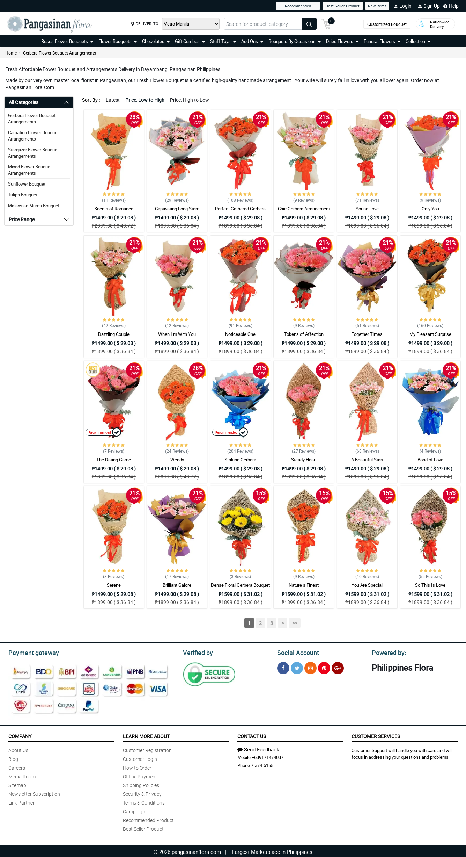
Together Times (367, 334)
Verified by (197, 651)
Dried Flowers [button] (342, 41)
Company (19, 735)
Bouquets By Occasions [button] (294, 41)
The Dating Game (113, 459)
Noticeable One (240, 334)
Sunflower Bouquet (26, 184)
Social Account (296, 651)
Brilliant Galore (177, 585)
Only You (430, 209)
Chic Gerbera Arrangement (304, 209)
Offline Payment (140, 775)
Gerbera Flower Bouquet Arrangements (59, 53)
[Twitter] (297, 667)
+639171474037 (267, 756)
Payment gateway (30, 651)
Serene (114, 585)
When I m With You (177, 334)
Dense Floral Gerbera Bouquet (240, 585)
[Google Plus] (338, 667)
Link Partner (21, 801)
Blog (13, 758)
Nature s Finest (304, 585)
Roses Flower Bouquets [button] (67, 41)
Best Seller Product (343, 5)
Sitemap (17, 784)
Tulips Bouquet (22, 195)
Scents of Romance (113, 209)
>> (294, 623)
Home (11, 53)
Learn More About (146, 735)
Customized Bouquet (387, 24)
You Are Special (367, 585)
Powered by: (387, 651)
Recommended (298, 5)
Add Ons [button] (252, 41)
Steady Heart (304, 459)
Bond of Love (430, 459)
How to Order (137, 766)
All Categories (23, 102)
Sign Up (429, 6)
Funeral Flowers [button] (382, 41)
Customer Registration (147, 749)
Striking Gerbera (240, 459)
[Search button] (309, 24)
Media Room (22, 775)
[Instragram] (310, 667)
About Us (18, 749)
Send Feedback (258, 748)
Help (451, 6)
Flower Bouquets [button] (117, 41)
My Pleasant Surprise (430, 334)
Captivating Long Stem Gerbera (177, 212)
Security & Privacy (142, 793)
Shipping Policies (141, 784)
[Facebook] (283, 667)
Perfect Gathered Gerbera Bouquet (240, 212)
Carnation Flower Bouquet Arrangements (33, 135)
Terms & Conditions (144, 801)
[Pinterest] (324, 667)
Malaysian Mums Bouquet (33, 205)
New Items (377, 5)
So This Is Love (430, 585)
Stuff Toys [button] (223, 41)
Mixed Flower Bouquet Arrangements (30, 170)
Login (403, 6)
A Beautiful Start (367, 459)
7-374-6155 (262, 764)
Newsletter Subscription (34, 793)
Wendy (177, 459)
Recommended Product (148, 819)
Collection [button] (418, 41)
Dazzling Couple (114, 334)
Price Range (22, 219)
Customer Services (376, 735)
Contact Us (251, 735)
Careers (16, 766)
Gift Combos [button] (190, 41)
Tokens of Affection (304, 334)
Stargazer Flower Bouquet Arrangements (33, 152)
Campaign (134, 810)
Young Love (367, 209)
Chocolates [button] (156, 41)
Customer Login (140, 758)
